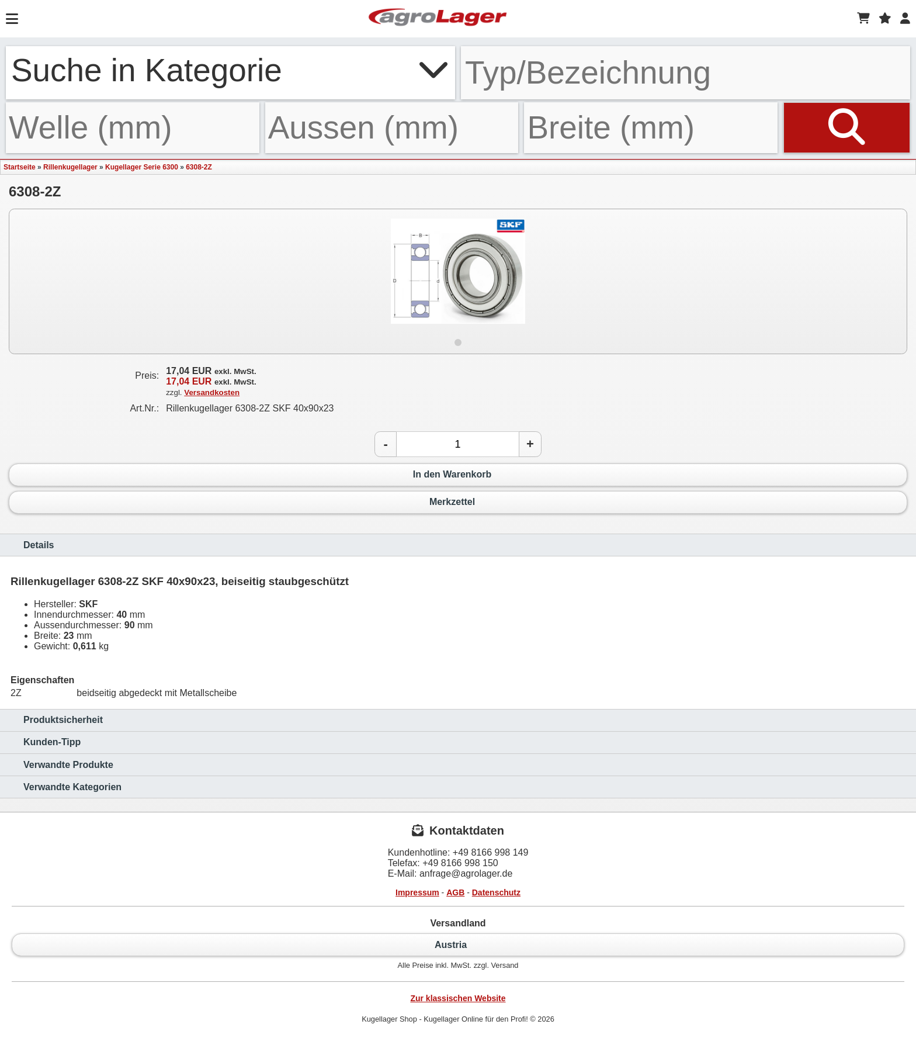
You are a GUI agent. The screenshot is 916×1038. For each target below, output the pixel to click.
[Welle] (132, 127)
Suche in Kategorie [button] (230, 70)
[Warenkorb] (863, 19)
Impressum (417, 892)
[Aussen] (392, 127)
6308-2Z (199, 167)
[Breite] (651, 127)
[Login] (905, 19)
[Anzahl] (458, 444)
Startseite (20, 167)
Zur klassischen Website (457, 998)
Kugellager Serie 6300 (141, 167)
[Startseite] (437, 19)
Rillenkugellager (70, 167)
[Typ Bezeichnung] (685, 72)
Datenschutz (496, 892)
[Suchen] (847, 128)
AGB (455, 892)
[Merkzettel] (885, 19)
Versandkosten (212, 392)
